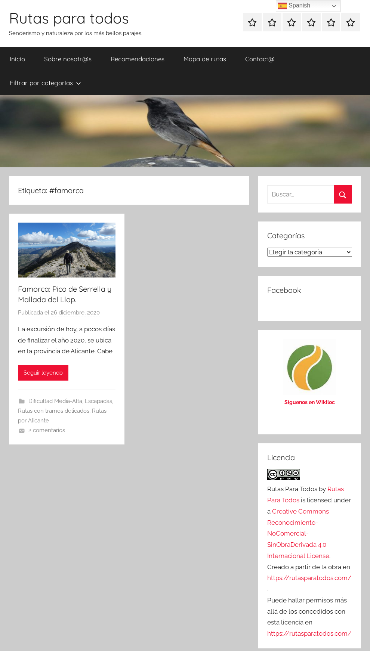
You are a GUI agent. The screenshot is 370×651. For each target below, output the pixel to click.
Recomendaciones (137, 59)
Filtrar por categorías (45, 83)
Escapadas (98, 401)
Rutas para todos (69, 18)
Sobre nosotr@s (68, 59)
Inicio (17, 59)
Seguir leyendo (43, 372)
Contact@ (260, 59)
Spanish (294, 5)
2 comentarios (46, 430)
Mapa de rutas (205, 59)
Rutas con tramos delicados (53, 410)
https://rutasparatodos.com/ (309, 578)
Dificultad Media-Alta (55, 401)
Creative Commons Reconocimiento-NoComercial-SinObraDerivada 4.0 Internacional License (298, 533)
